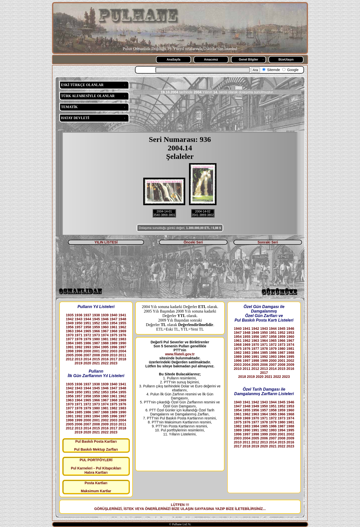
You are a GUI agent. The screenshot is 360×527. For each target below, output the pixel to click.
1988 (104, 343)
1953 (104, 323)
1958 (87, 327)
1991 (70, 347)
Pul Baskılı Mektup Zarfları (96, 449)
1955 (122, 323)
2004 (122, 351)
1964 (78, 331)
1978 (78, 339)
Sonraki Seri (268, 242)
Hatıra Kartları (96, 472)
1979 (87, 339)
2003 (114, 351)
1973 (96, 335)
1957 (78, 327)
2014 (87, 359)
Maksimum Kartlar (96, 491)
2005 (70, 355)
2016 (104, 359)
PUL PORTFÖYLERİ (96, 460)
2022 (104, 363)
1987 (96, 343)
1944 (87, 319)
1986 (87, 343)
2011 (122, 355)
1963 (70, 331)
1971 (78, 335)
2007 (87, 355)
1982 (114, 339)
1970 (70, 335)
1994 (96, 347)
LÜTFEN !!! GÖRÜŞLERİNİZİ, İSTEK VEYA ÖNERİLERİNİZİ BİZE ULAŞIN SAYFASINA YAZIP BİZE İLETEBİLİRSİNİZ (178, 507)
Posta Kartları (95, 483)
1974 (104, 335)
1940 (114, 315)
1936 (78, 315)
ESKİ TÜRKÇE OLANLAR (82, 85)
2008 (96, 355)
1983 (122, 339)
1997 (122, 347)
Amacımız (211, 59)
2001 (96, 351)
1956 (70, 327)
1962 (122, 327)
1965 (87, 331)
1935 (70, 315)
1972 (87, 335)
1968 (114, 331)
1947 (114, 319)
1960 (104, 327)
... (264, 509)
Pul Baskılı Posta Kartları (96, 441)
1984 (70, 343)
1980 (96, 339)
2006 (78, 355)
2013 (78, 359)
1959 (96, 327)
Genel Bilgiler (248, 59)
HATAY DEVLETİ (75, 118)
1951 (87, 323)
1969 (122, 331)
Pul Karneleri (81, 468)
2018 (122, 359)
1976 (122, 335)
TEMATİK (69, 107)
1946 (104, 319)
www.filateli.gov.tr (179, 354)
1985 (78, 343)
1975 (114, 335)
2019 (78, 363)
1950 (78, 323)
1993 (87, 347)
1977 (70, 339)
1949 (70, 323)
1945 (96, 319)
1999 (78, 351)
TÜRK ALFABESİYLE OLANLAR (87, 96)
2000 (87, 351)
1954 (114, 323)
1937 (87, 315)
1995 (104, 347)
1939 (104, 315)
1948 (122, 319)
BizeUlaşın (286, 59)
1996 (114, 347)
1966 (96, 331)
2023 (114, 363)
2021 (96, 363)
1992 (78, 347)
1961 (114, 327)
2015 (96, 359)
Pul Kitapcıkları (108, 468)
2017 (114, 359)
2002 (104, 351)
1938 (96, 315)
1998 (70, 351)
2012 (70, 359)
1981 (104, 339)
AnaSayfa (173, 59)
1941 (122, 315)
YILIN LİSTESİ (106, 242)
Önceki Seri (193, 242)
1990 (122, 343)
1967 (104, 331)
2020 (87, 363)
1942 (70, 319)
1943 (78, 319)
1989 (114, 343)
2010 (114, 355)
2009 (104, 355)
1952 (96, 323)
